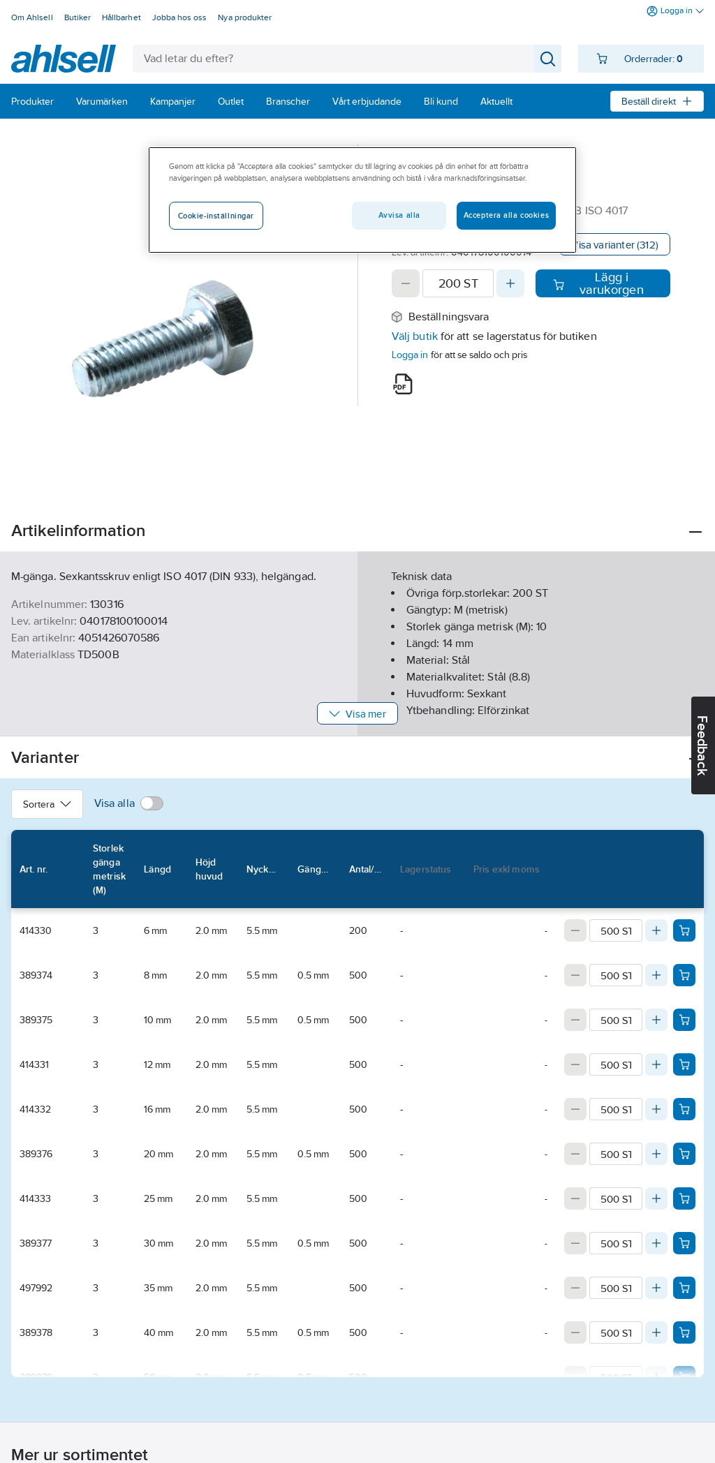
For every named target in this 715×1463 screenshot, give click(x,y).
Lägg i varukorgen (598, 283)
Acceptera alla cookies (507, 215)
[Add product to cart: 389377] (684, 1243)
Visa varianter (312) (614, 245)
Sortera (47, 804)
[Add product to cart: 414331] (684, 1064)
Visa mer (357, 714)
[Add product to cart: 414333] (684, 1198)
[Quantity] (458, 283)
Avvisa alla (399, 215)
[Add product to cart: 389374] (684, 975)
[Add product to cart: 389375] (684, 1020)
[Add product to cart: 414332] (684, 1109)
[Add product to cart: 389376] (684, 1154)
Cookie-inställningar (216, 215)
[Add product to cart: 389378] (684, 1332)
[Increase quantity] (510, 283)
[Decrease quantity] (406, 283)
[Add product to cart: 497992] (684, 1288)
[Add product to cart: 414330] (684, 930)
